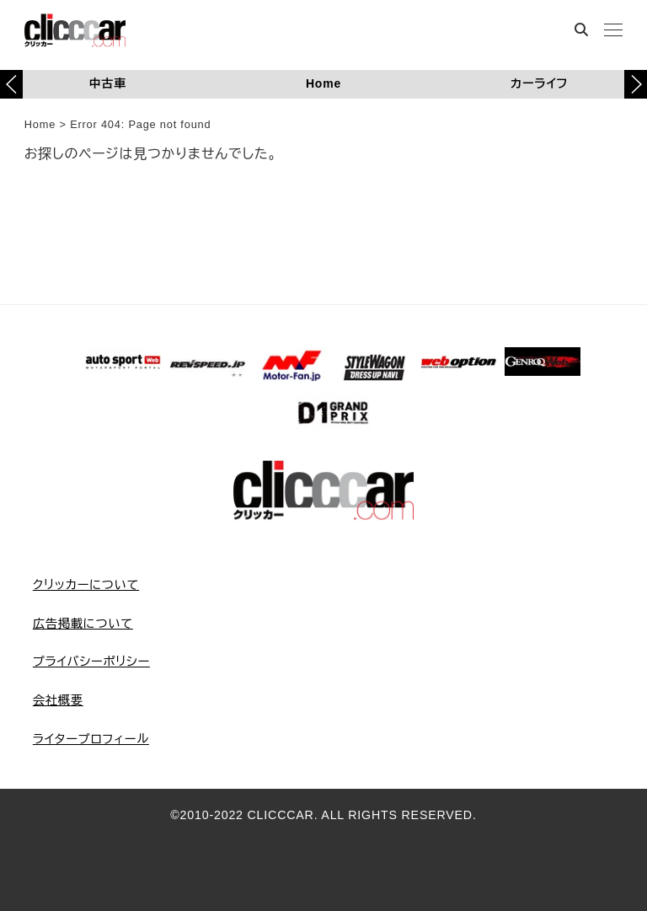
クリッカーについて (86, 585)
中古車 (107, 83)
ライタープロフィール (91, 739)
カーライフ (539, 83)
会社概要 (58, 700)
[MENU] (613, 31)
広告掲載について (83, 623)
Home (323, 83)
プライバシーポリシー (91, 661)
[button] (635, 84)
